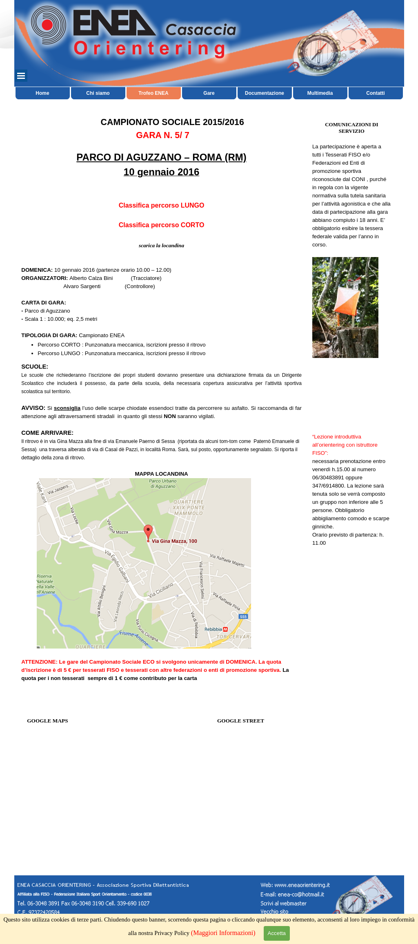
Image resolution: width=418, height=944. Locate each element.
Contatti (375, 93)
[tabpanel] (161, 237)
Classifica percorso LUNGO (162, 205)
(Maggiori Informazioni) (223, 932)
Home (42, 93)
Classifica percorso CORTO (162, 224)
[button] (293, 894)
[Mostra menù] (21, 75)
